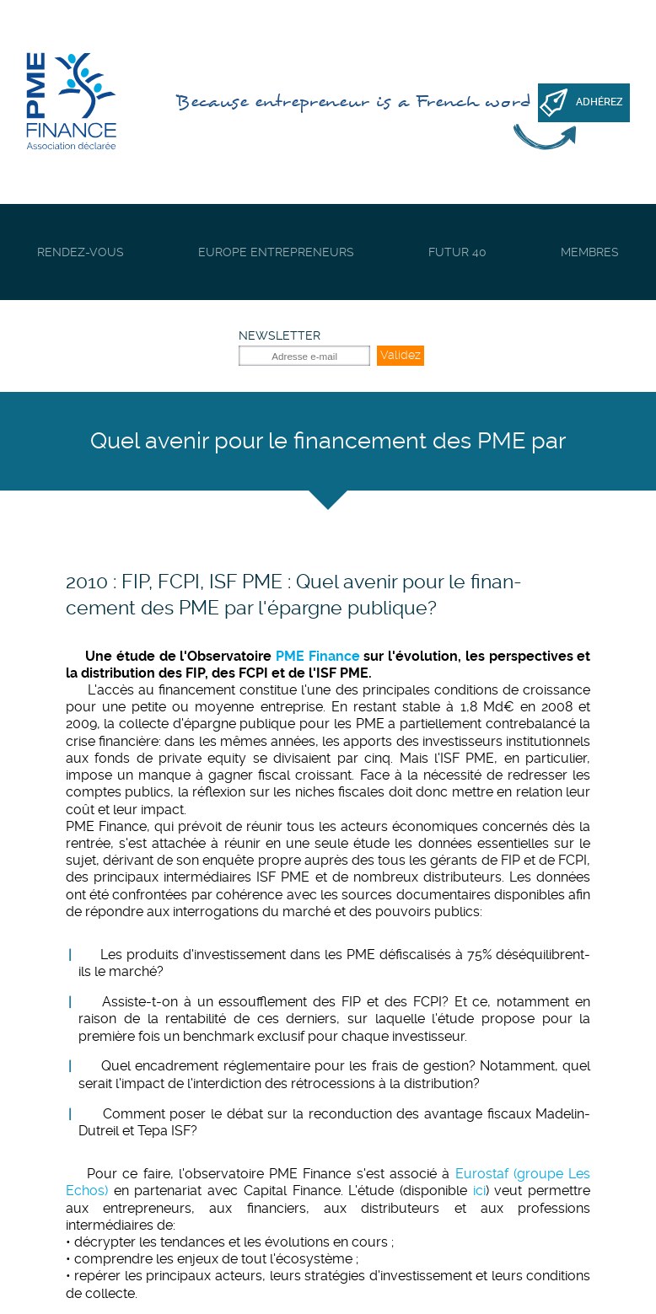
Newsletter (279, 335)
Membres (590, 252)
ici (479, 1191)
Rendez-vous (80, 252)
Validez (400, 355)
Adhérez (599, 102)
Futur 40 (457, 252)
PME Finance (318, 656)
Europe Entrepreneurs (276, 252)
